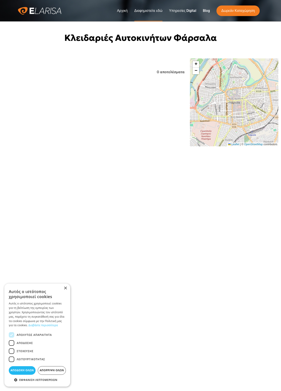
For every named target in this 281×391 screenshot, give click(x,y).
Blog (206, 11)
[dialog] (37, 335)
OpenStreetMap (253, 144)
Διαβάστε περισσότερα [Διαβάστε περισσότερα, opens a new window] (43, 325)
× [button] (65, 288)
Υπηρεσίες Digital (182, 11)
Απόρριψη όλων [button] (52, 370)
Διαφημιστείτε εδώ (148, 11)
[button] (196, 64)
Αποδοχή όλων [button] (22, 370)
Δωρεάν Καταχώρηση (238, 11)
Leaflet (233, 144)
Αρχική (122, 11)
